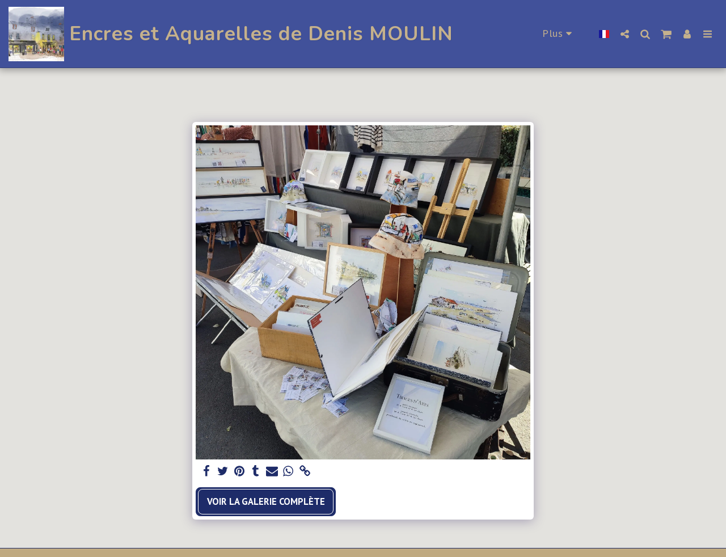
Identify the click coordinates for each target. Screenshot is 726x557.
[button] (624, 33)
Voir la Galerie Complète (266, 501)
